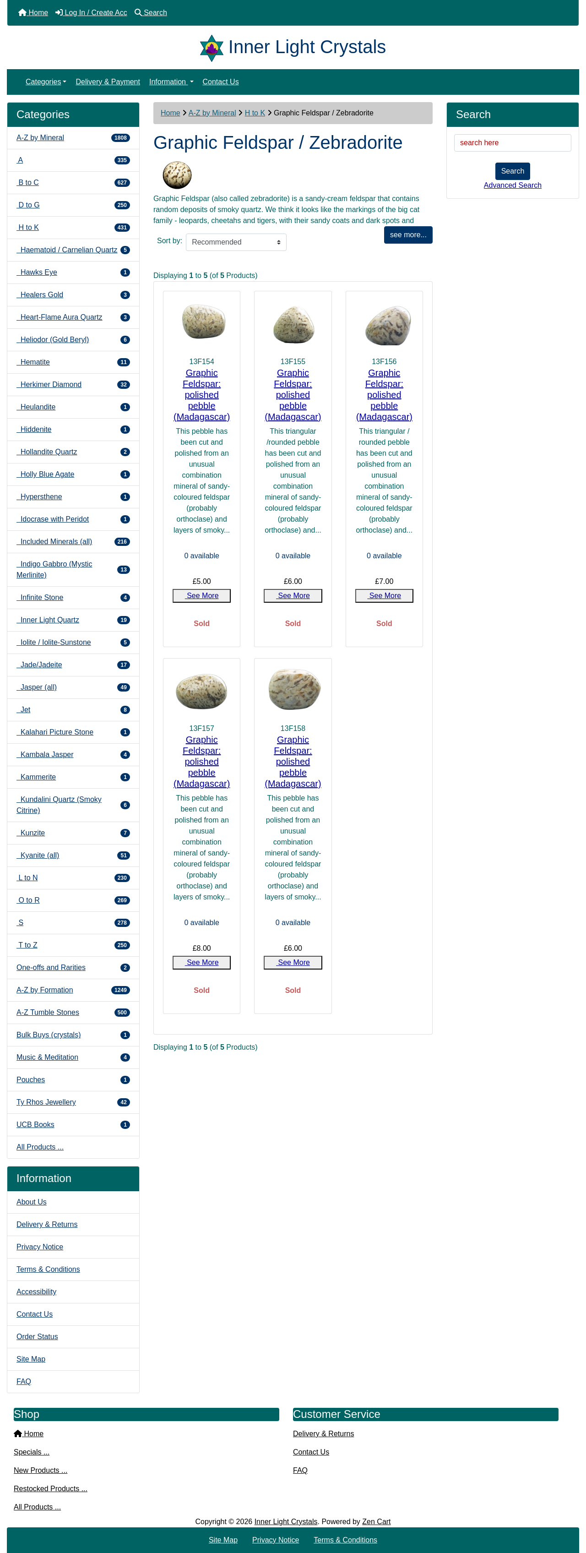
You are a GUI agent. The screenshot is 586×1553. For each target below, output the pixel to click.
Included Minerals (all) (73, 542)
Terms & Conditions (48, 1269)
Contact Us (221, 82)
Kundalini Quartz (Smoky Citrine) (73, 805)
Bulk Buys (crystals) (73, 1035)
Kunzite (73, 833)
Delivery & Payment (108, 82)
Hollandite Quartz (73, 452)
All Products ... (40, 1147)
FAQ (23, 1381)
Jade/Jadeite (73, 665)
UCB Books (73, 1125)
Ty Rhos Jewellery (73, 1102)
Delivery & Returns (46, 1224)
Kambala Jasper (73, 755)
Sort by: (169, 241)
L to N (73, 878)
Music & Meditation (73, 1057)
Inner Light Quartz (73, 620)
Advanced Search (513, 185)
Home (170, 113)
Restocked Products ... (50, 1489)
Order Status (37, 1336)
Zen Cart (376, 1522)
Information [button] (168, 82)
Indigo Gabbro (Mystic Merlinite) (73, 569)
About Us (31, 1202)
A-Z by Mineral (212, 113)
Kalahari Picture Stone (73, 732)
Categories (43, 82)
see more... (408, 235)
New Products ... (40, 1470)
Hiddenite (73, 429)
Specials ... (31, 1452)
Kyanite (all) (73, 855)
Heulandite (73, 407)
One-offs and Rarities (73, 968)
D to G (73, 205)
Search (513, 171)
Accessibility (36, 1292)
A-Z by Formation (73, 990)
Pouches (73, 1080)
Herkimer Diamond (73, 385)
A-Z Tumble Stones (73, 1012)
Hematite (73, 362)
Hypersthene (73, 497)
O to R (73, 900)
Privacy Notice (39, 1247)
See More (202, 595)
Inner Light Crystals (286, 1522)
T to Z (73, 945)
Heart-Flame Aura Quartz (73, 317)
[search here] (512, 143)
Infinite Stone (73, 598)
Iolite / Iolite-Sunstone (73, 642)
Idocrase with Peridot (73, 519)
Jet (73, 710)
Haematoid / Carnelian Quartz (73, 250)
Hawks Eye (73, 272)
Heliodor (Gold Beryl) (73, 340)
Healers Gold (73, 295)
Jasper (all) (73, 687)
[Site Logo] (214, 47)
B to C (73, 183)
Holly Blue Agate (73, 474)
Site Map (30, 1359)
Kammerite (73, 777)
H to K (255, 113)
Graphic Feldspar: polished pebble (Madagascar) (202, 395)
